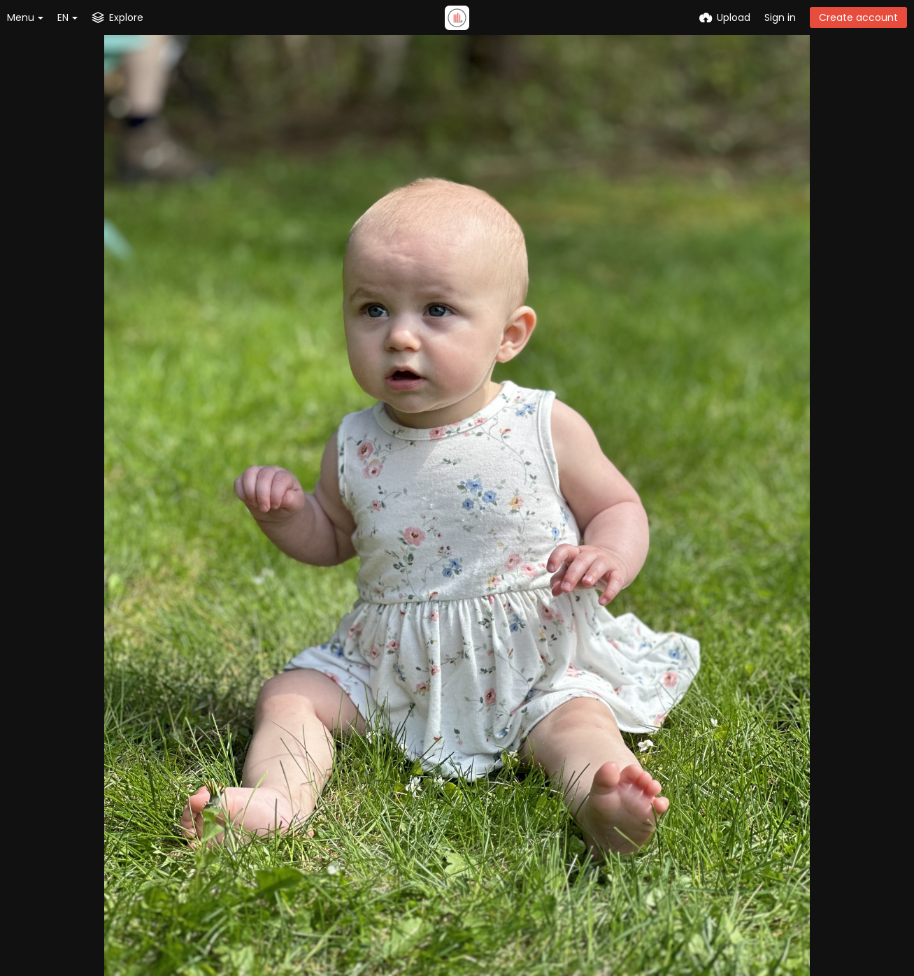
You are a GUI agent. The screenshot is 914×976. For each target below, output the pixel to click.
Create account (858, 17)
